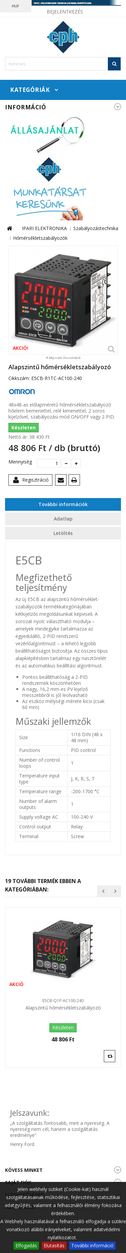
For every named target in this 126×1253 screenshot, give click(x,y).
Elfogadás (26, 1245)
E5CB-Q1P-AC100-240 (63, 1000)
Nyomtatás (75, 481)
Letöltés (63, 533)
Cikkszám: (19, 378)
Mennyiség (20, 462)
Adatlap (63, 518)
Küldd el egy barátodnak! (62, 481)
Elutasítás (54, 1245)
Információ (25, 107)
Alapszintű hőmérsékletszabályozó (63, 1008)
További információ (92, 1245)
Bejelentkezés (65, 11)
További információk (63, 504)
